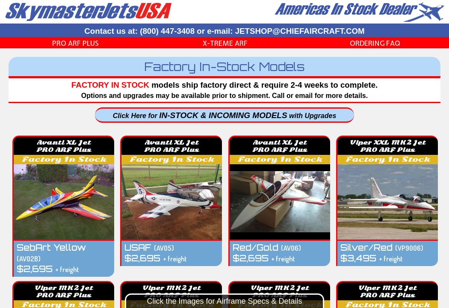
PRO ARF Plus (75, 43)
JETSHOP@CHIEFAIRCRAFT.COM (300, 31)
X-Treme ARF (225, 43)
